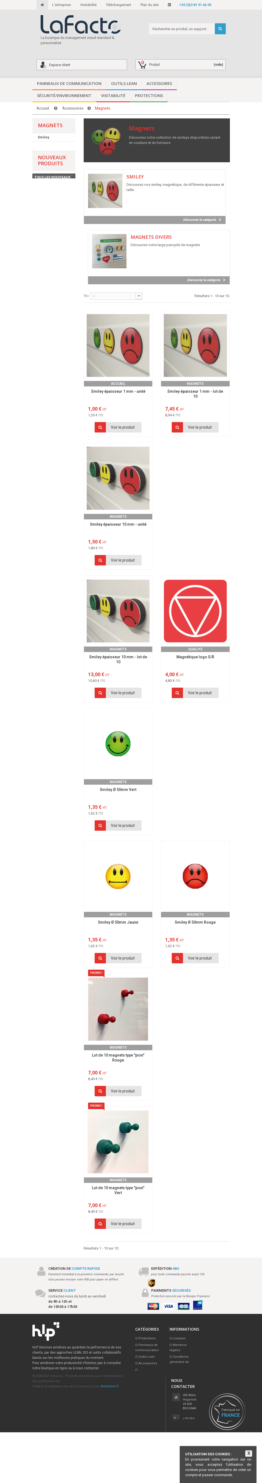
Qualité (195, 649)
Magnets (195, 384)
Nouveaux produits (52, 168)
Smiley (43, 137)
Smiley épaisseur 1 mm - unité (118, 391)
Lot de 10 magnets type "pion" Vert (118, 1190)
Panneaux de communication (69, 83)
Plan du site (149, 5)
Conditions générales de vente (179, 1362)
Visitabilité (88, 5)
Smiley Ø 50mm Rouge (195, 922)
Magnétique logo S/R (195, 657)
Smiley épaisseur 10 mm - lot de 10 (118, 659)
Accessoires (159, 83)
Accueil (42, 108)
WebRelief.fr (110, 1386)
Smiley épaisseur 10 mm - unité (118, 524)
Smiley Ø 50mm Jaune (118, 922)
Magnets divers (51, 146)
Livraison (179, 1338)
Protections (149, 95)
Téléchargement (118, 5)
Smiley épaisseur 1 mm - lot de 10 (195, 393)
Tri (86, 296)
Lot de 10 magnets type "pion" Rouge (118, 1057)
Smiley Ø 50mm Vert (118, 789)
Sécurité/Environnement (64, 95)
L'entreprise (61, 5)
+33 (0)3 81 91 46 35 (195, 5)
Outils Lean (124, 83)
